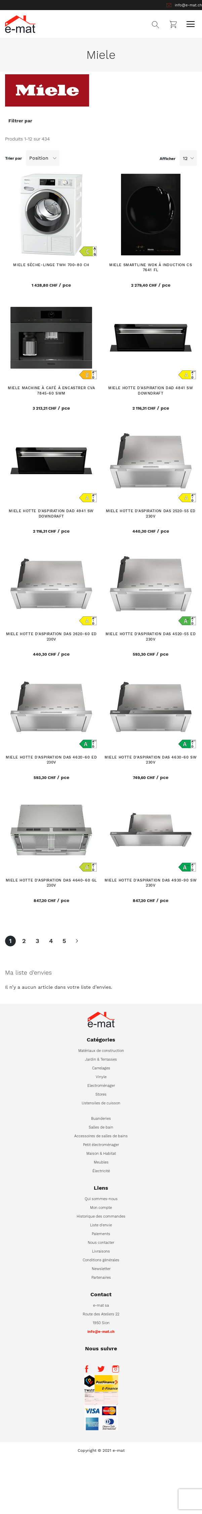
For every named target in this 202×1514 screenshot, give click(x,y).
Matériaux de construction (101, 1051)
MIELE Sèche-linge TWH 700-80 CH (51, 265)
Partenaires (101, 1277)
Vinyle (101, 1077)
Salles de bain (101, 1127)
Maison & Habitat (101, 1153)
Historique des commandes (101, 1216)
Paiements (101, 1234)
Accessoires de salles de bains (101, 1136)
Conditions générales (101, 1260)
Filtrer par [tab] (20, 120)
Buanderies (101, 1118)
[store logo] (20, 24)
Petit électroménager (101, 1145)
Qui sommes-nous (101, 1199)
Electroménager (101, 1085)
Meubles (101, 1162)
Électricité (101, 1171)
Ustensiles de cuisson (101, 1103)
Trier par (13, 158)
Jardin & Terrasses (101, 1059)
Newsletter (101, 1269)
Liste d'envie (101, 1225)
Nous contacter (101, 1242)
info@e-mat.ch (188, 5)
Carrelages (101, 1068)
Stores (101, 1094)
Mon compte (101, 1207)
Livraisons (101, 1251)
